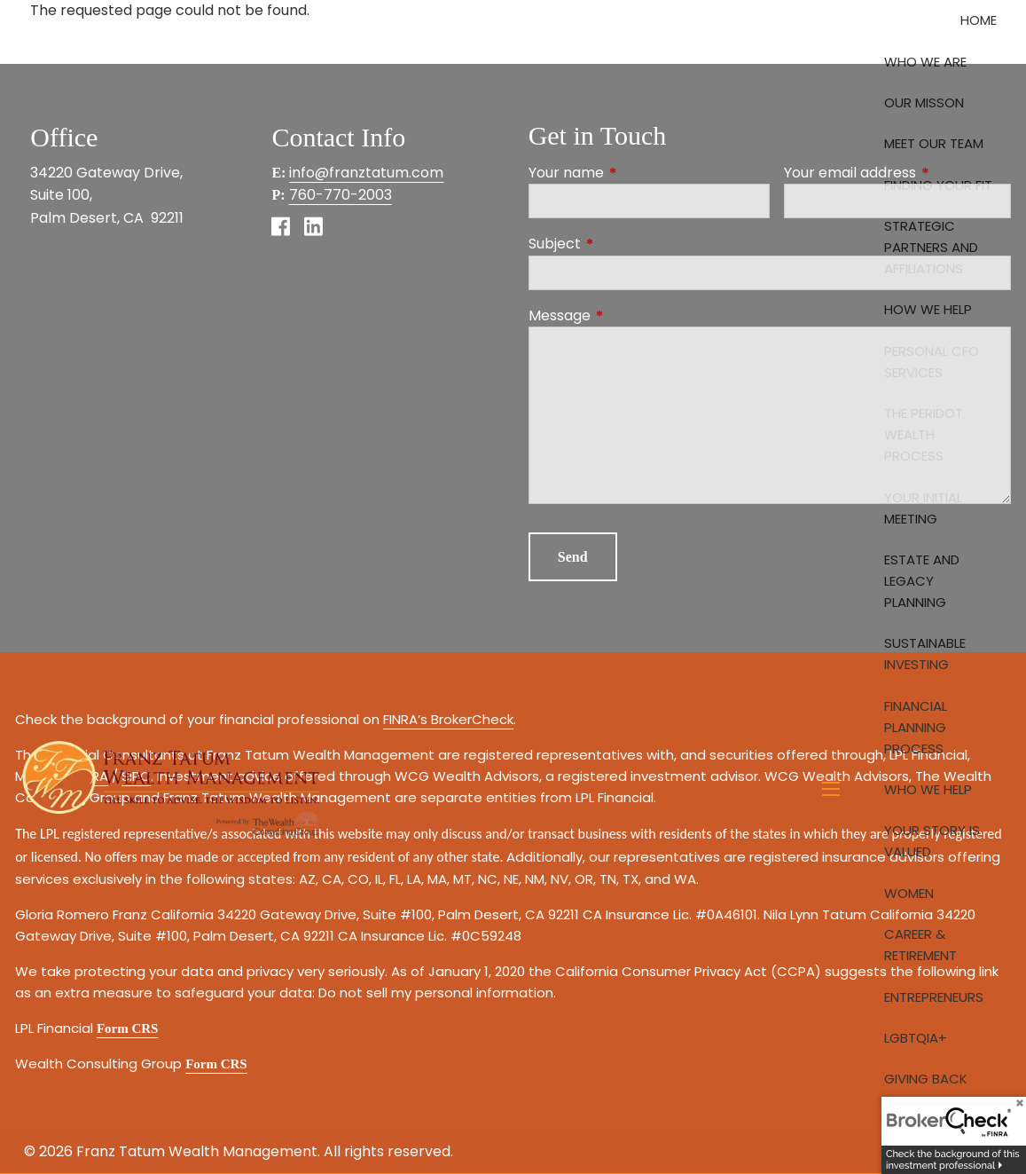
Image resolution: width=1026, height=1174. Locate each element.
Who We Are (925, 61)
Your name (637, 172)
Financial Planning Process (915, 727)
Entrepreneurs (933, 997)
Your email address (897, 172)
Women (909, 893)
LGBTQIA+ (915, 1037)
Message (630, 315)
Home (978, 20)
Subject (626, 243)
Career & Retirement (920, 945)
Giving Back (925, 1078)
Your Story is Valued (932, 841)
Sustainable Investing (925, 654)
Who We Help (928, 789)
